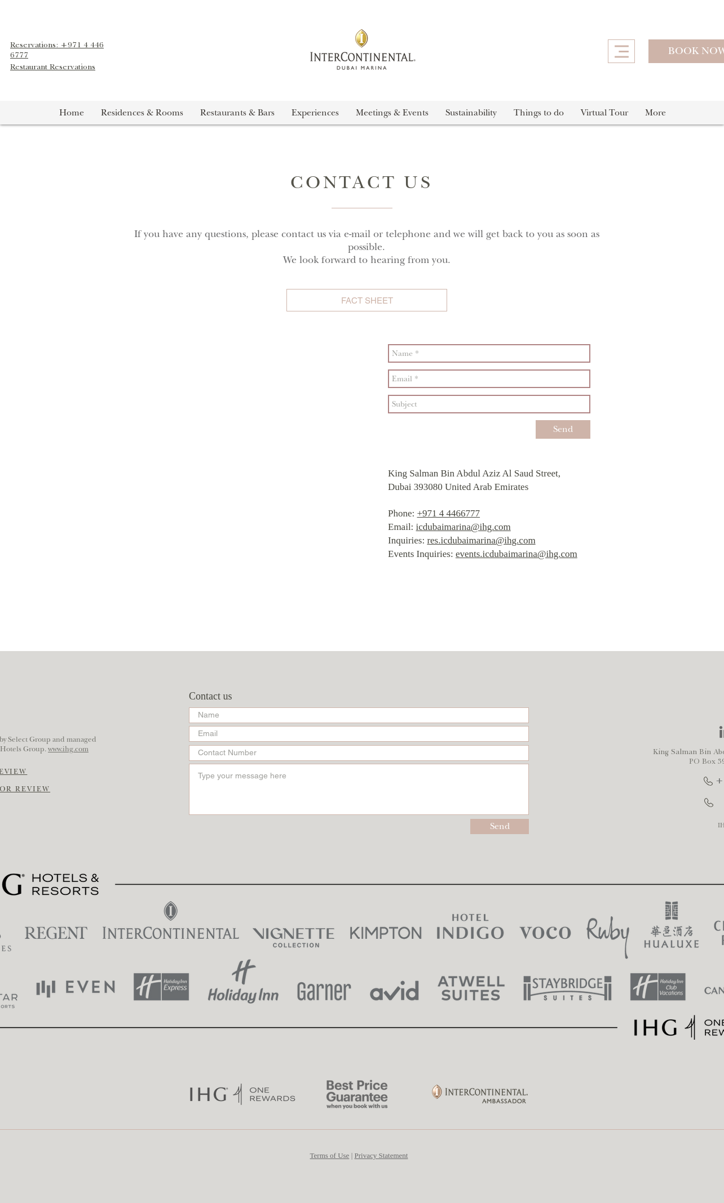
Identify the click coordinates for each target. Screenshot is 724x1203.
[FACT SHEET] (366, 300)
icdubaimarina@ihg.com (463, 527)
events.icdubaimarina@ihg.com (516, 554)
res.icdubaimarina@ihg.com (481, 540)
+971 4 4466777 (448, 513)
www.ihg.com (68, 749)
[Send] (563, 429)
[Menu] (621, 51)
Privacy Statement (381, 1155)
